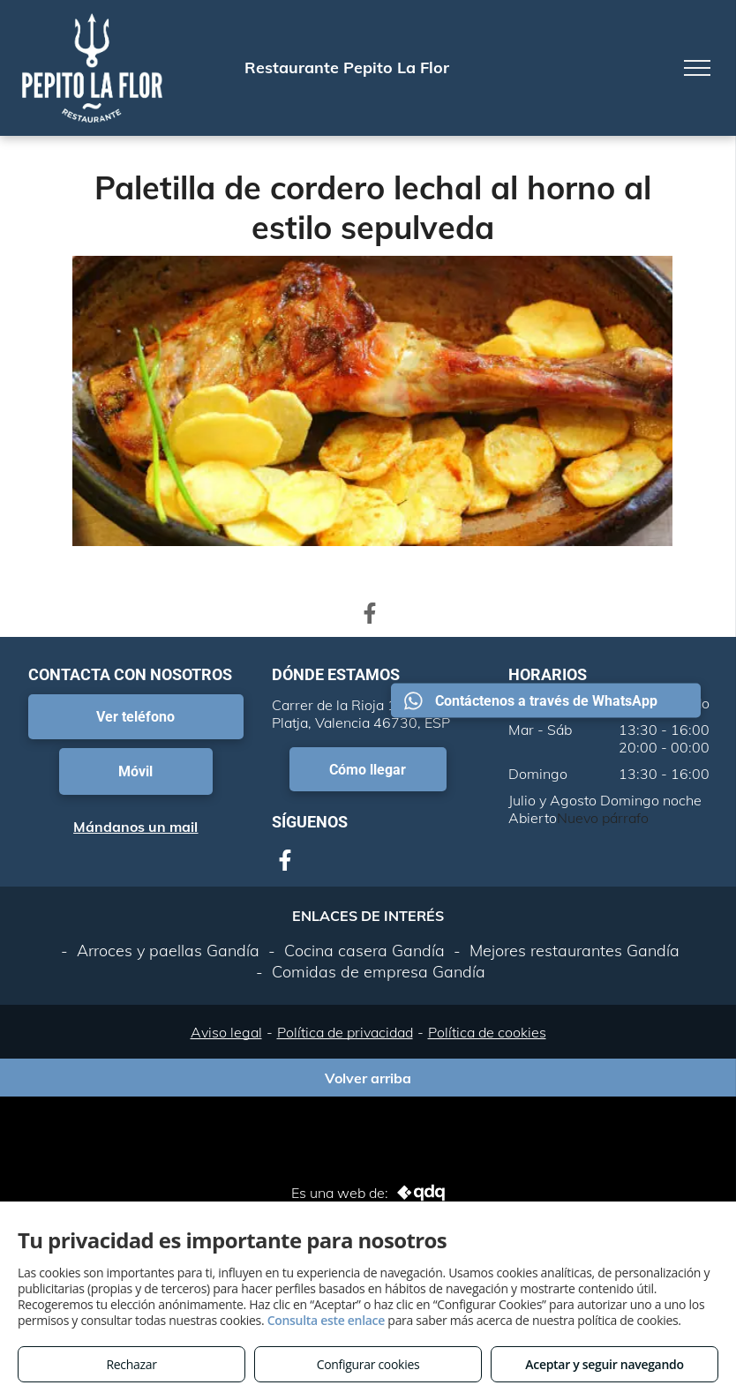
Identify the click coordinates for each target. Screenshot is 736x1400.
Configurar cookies (368, 1364)
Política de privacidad (345, 1032)
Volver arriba (368, 1078)
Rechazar (131, 1364)
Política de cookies (487, 1032)
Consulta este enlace (326, 1320)
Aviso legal (226, 1032)
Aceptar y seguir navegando (604, 1364)
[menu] (697, 68)
